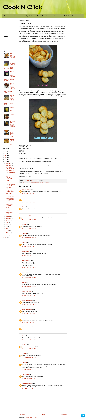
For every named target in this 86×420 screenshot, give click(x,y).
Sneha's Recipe (26, 327)
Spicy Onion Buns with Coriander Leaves (12, 56)
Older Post (64, 414)
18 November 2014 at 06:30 (28, 237)
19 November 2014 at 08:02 (28, 286)
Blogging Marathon (31, 182)
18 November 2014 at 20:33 (28, 246)
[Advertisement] (43, 403)
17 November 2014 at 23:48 (28, 193)
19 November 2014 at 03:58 (28, 277)
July (7, 222)
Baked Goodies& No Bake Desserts (65, 16)
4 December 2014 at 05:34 (28, 378)
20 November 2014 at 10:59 (28, 304)
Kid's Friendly (42, 182)
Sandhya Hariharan (27, 300)
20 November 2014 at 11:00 (28, 313)
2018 (6, 153)
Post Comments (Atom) (31, 417)
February (8, 232)
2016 (6, 157)
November (8, 165)
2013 (6, 237)
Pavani (24, 353)
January (8, 235)
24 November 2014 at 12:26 (28, 369)
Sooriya (24, 224)
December (8, 163)
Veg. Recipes (15, 16)
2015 (6, 159)
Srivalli (24, 282)
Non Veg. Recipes (28, 16)
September (9, 218)
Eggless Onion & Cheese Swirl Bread (12, 142)
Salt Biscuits (9, 180)
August (8, 220)
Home (6, 16)
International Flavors (44, 16)
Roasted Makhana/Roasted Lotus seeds (10, 184)
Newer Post (22, 414)
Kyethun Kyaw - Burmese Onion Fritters (12, 133)
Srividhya (24, 242)
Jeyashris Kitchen (26, 291)
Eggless (37, 182)
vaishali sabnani (26, 260)
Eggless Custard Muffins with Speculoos (10, 177)
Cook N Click (22, 7)
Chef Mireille (25, 374)
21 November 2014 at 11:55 (28, 331)
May (7, 226)
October (8, 216)
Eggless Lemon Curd (12, 109)
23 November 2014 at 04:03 (28, 348)
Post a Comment (25, 392)
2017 (6, 155)
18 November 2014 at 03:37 (28, 219)
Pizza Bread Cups (10, 170)
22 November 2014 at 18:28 (28, 340)
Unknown (24, 233)
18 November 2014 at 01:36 (28, 202)
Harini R (24, 344)
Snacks (47, 182)
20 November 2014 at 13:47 (28, 322)
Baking (24, 182)
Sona (23, 198)
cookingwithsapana (27, 383)
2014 (6, 161)
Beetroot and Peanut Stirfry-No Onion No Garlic (10, 195)
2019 (6, 151)
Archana (24, 318)
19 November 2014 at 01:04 (28, 255)
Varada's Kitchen (26, 189)
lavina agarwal (25, 251)
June (7, 224)
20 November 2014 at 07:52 (28, 295)
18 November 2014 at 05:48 (28, 228)
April (7, 228)
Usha (23, 335)
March (7, 230)
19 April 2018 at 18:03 (27, 388)
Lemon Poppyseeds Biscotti (9, 209)
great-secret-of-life (27, 215)
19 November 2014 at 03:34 (28, 267)
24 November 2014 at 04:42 (28, 357)
